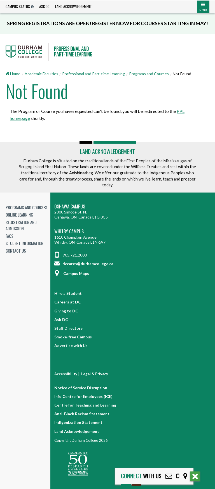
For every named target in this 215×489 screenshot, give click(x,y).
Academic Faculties (41, 73)
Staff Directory (68, 328)
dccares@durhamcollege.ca (83, 263)
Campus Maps (71, 273)
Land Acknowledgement (73, 6)
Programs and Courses (149, 73)
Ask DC (44, 6)
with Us (141, 476)
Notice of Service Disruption (80, 387)
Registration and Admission (21, 225)
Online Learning (19, 215)
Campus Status (18, 6)
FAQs (9, 236)
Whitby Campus (69, 231)
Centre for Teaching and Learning (85, 405)
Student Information (24, 243)
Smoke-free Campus (73, 336)
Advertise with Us (71, 345)
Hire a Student (68, 293)
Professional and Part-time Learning (93, 73)
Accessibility (65, 374)
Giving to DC (66, 310)
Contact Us (16, 251)
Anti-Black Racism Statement (81, 413)
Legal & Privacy (94, 374)
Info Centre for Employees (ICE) (83, 396)
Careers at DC (67, 302)
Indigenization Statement (78, 422)
